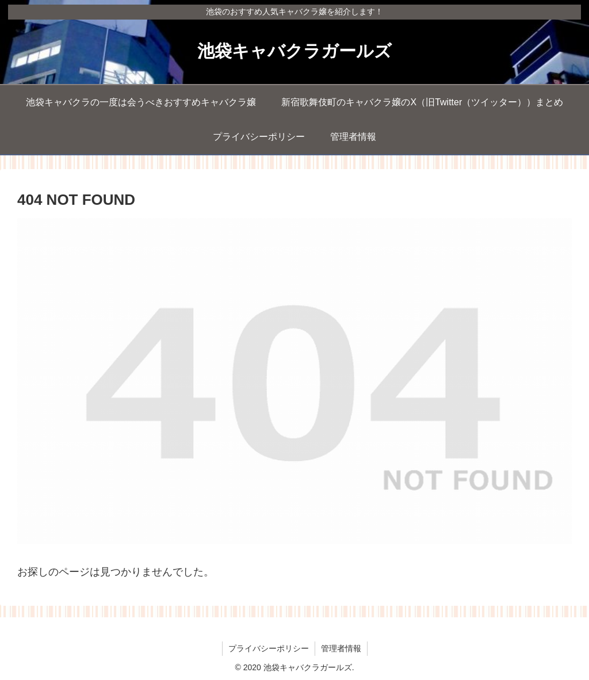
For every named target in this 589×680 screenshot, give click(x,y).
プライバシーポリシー (268, 648)
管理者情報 (341, 648)
